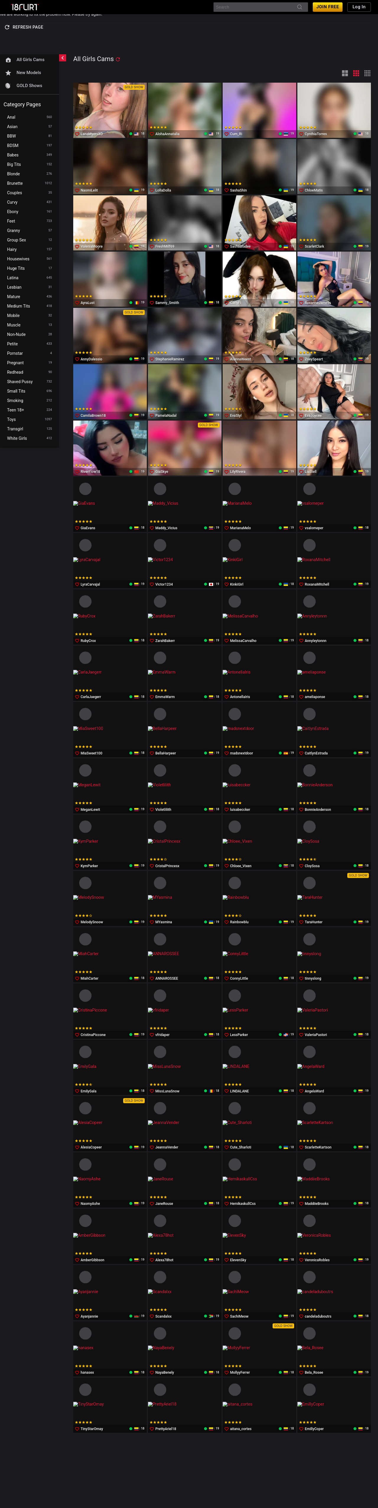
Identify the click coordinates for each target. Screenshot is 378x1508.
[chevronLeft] (62, 57)
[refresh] (118, 59)
